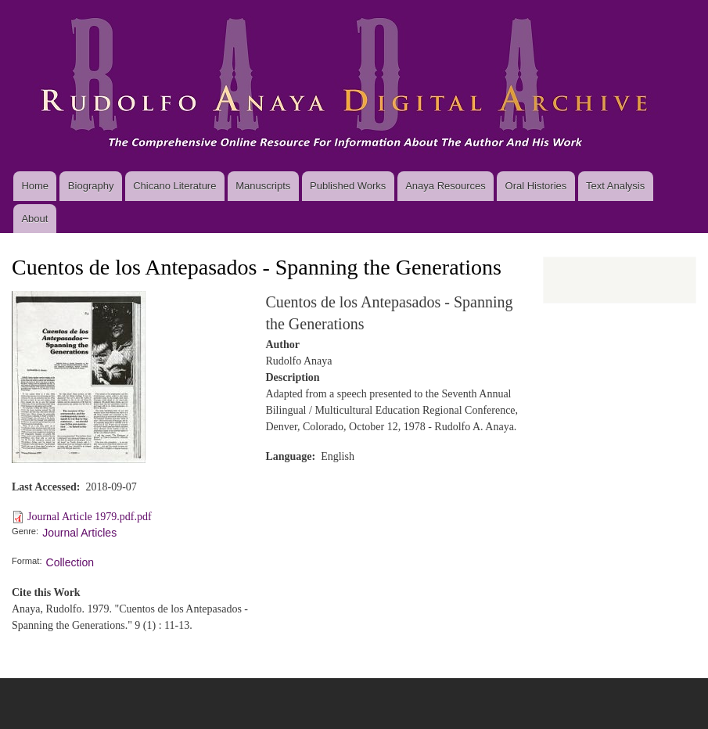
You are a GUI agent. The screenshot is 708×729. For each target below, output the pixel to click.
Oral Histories (536, 186)
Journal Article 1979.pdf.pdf (89, 517)
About (34, 218)
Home (35, 186)
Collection (70, 562)
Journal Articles (79, 532)
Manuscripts (262, 186)
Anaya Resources (445, 186)
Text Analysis (615, 186)
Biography (91, 186)
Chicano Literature (174, 186)
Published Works (348, 186)
